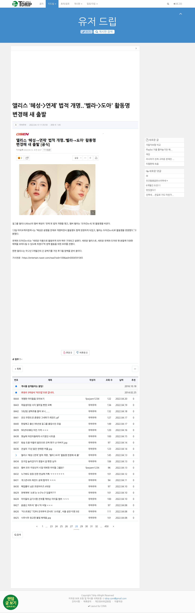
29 (81, 527)
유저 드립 (97, 22)
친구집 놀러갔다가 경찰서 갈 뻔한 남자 (38, 462)
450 (106, 527)
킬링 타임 (92, 4)
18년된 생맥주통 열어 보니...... (35, 412)
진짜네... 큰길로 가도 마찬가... (160, 196)
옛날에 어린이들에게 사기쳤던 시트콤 (38, 437)
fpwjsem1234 (92, 400)
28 (76, 527)
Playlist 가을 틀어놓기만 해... (159, 150)
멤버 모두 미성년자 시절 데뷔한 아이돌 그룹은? (42, 468)
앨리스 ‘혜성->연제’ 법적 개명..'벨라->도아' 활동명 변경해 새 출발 (50, 456)
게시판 (78, 4)
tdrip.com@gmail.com (115, 599)
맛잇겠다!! (151, 191)
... (47, 527)
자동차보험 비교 (153, 146)
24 (56, 527)
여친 (148, 155)
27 (71, 527)
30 (86, 527)
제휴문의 (87, 602)
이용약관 (118, 602)
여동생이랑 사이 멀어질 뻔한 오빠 (36, 406)
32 (96, 527)
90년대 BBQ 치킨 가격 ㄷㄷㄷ (34, 431)
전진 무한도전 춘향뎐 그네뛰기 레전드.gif (40, 418)
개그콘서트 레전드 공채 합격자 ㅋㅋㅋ (38, 481)
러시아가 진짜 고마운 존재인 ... (160, 160)
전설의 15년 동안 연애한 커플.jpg (36, 450)
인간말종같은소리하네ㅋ (157, 181)
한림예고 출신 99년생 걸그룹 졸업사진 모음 (41, 425)
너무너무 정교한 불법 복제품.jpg (36, 519)
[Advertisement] (75, 77)
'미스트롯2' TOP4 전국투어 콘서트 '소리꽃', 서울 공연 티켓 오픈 (50, 512)
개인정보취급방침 (103, 602)
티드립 (52, 4)
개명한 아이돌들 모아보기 (32, 400)
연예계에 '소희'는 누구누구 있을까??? (38, 493)
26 (66, 527)
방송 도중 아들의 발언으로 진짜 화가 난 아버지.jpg (44, 443)
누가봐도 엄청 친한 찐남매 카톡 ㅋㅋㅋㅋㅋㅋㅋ (42, 475)
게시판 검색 (104, 32)
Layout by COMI (97, 607)
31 (91, 527)
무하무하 (22, 126)
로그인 (178, 4)
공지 (41, 4)
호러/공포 (65, 4)
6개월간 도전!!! (153, 186)
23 (51, 527)
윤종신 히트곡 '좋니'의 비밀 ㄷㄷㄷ (37, 506)
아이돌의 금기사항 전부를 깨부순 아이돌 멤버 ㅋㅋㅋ (45, 500)
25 (61, 527)
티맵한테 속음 (152, 165)
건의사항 (76, 602)
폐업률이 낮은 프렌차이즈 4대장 (35, 487)
